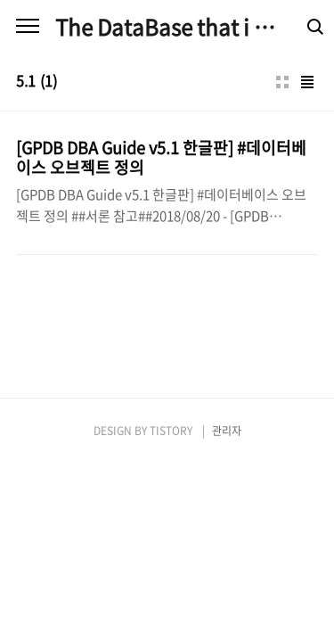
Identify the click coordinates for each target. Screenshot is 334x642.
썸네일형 (282, 82)
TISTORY (171, 431)
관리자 (226, 431)
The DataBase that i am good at (167, 26)
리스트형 (307, 82)
